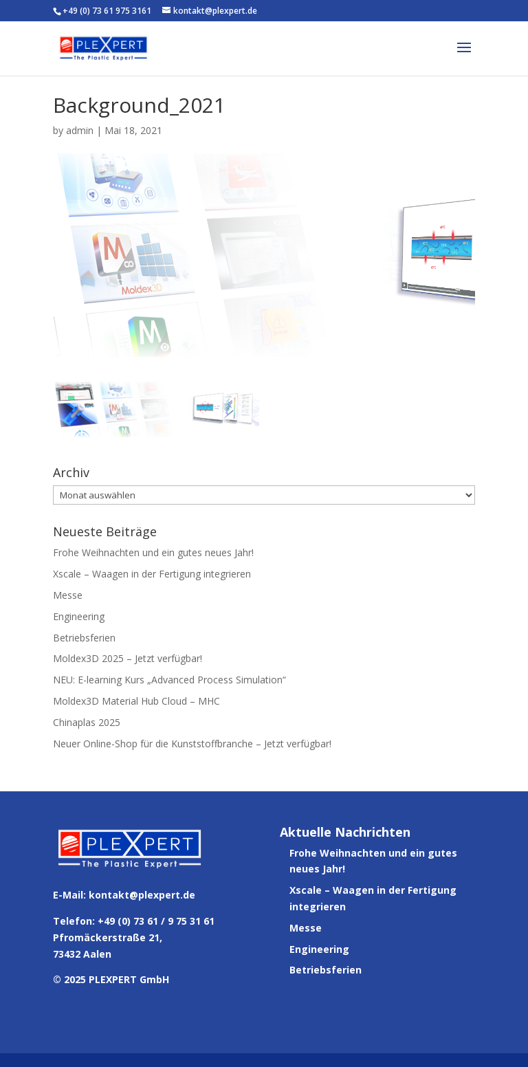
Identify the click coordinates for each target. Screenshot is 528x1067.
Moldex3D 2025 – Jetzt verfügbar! (127, 658)
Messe (67, 595)
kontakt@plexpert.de (142, 894)
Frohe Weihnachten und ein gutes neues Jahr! (153, 552)
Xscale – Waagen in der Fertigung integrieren (152, 573)
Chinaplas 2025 (86, 722)
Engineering (78, 616)
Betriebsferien (84, 637)
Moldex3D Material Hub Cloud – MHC (136, 700)
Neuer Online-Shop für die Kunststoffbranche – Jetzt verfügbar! (192, 743)
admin (80, 130)
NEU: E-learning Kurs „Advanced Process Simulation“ (169, 679)
